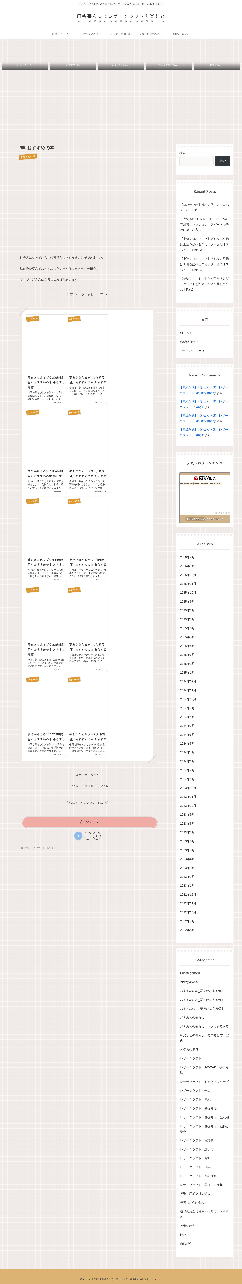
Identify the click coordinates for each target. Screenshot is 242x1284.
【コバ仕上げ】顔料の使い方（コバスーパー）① (204, 207)
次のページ (89, 822)
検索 (182, 153)
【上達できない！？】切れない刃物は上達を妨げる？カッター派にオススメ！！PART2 (204, 244)
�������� (222, 513)
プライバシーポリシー (195, 351)
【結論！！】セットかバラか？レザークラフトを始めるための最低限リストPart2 (204, 284)
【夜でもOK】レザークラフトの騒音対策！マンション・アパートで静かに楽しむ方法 (204, 224)
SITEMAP (186, 333)
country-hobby (206, 393)
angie (200, 407)
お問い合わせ (189, 342)
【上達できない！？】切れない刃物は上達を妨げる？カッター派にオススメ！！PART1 (204, 264)
